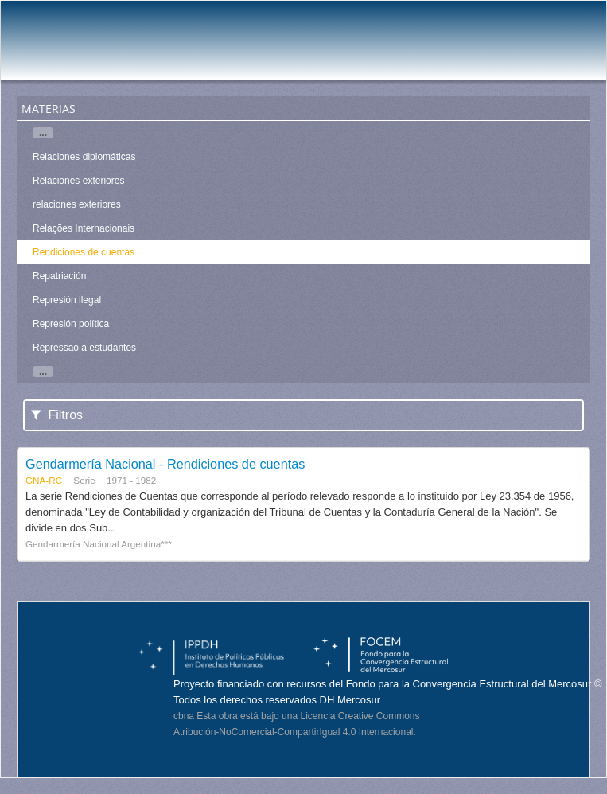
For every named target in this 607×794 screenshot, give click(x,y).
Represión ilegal (67, 300)
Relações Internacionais (83, 228)
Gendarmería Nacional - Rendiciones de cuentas (165, 464)
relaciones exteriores (77, 204)
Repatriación (59, 276)
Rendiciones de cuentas (83, 252)
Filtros (57, 415)
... (43, 132)
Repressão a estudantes (84, 347)
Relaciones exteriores (78, 180)
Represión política (71, 323)
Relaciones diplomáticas (84, 156)
